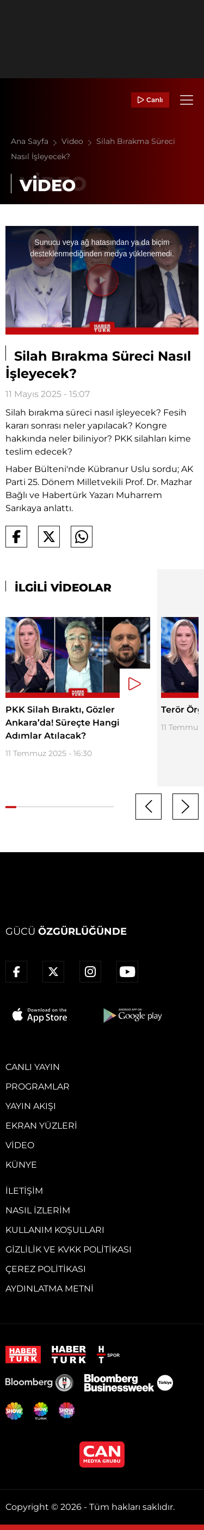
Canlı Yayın (32, 1067)
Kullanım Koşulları (54, 1230)
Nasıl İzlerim (37, 1210)
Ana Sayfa (36, 141)
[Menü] (186, 100)
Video (78, 141)
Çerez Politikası (45, 1269)
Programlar (37, 1086)
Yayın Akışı (30, 1106)
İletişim (24, 1191)
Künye (21, 1165)
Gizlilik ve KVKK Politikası (68, 1249)
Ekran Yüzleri (41, 1125)
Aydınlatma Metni (49, 1288)
